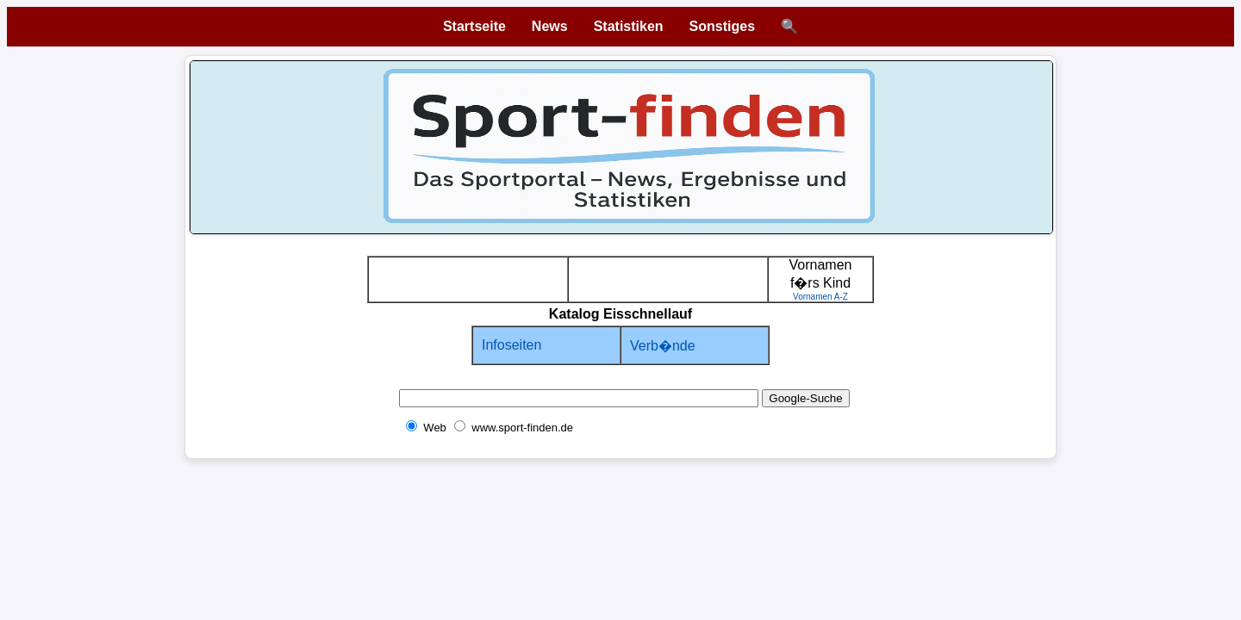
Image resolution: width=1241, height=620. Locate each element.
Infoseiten (511, 345)
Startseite (474, 26)
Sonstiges (722, 26)
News (550, 26)
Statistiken (629, 26)
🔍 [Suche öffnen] (789, 26)
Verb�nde (662, 345)
